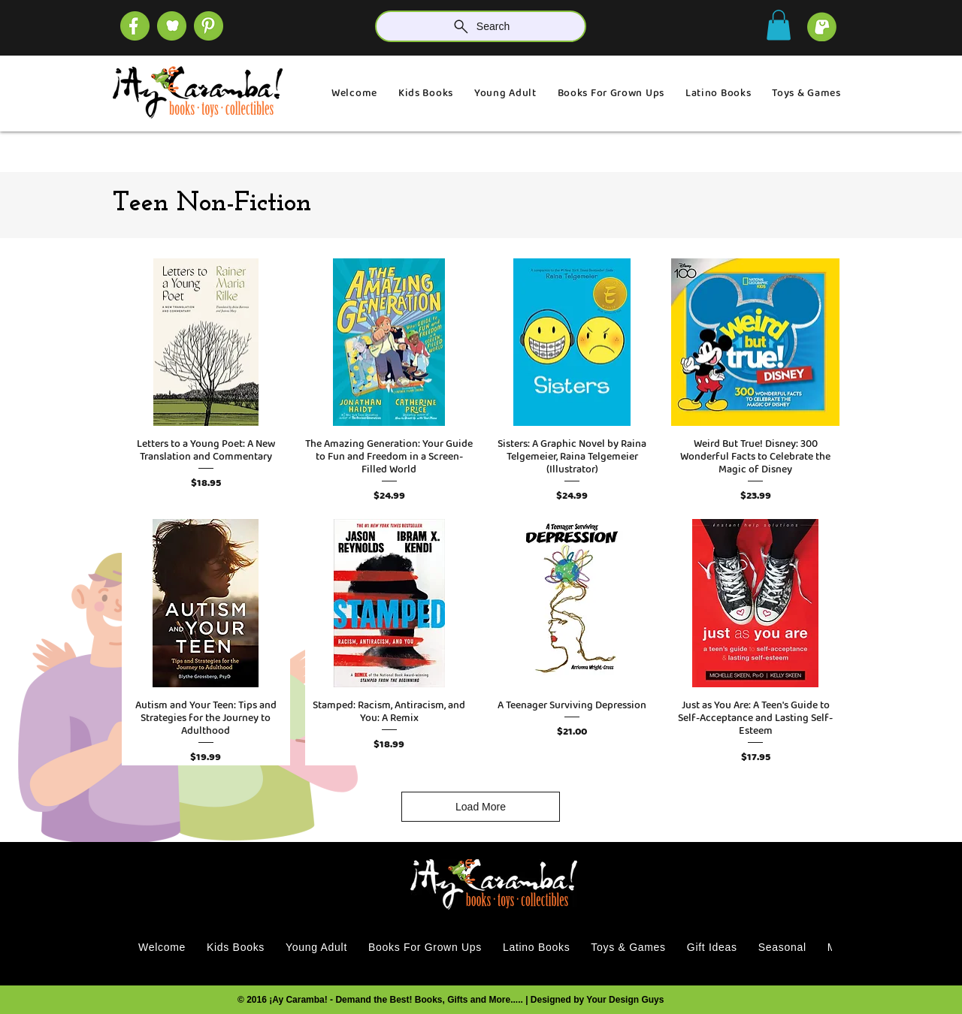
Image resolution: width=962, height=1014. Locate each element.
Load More (480, 807)
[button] (778, 25)
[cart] (821, 26)
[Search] (480, 26)
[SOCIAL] (208, 26)
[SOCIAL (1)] (171, 26)
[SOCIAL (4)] (135, 26)
